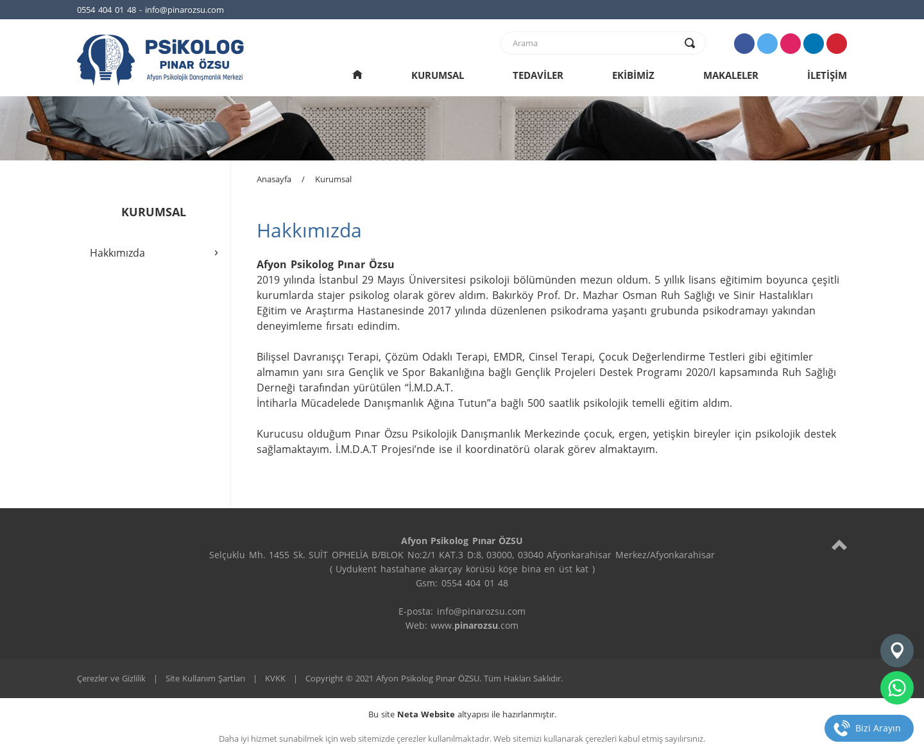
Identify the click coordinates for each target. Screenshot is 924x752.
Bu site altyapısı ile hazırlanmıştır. (462, 714)
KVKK (275, 678)
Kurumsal (333, 179)
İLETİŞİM (827, 75)
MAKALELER (730, 75)
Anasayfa (274, 179)
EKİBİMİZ (633, 75)
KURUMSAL (437, 75)
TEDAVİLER (538, 75)
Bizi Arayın (878, 728)
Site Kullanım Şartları (205, 678)
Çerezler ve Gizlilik (111, 678)
